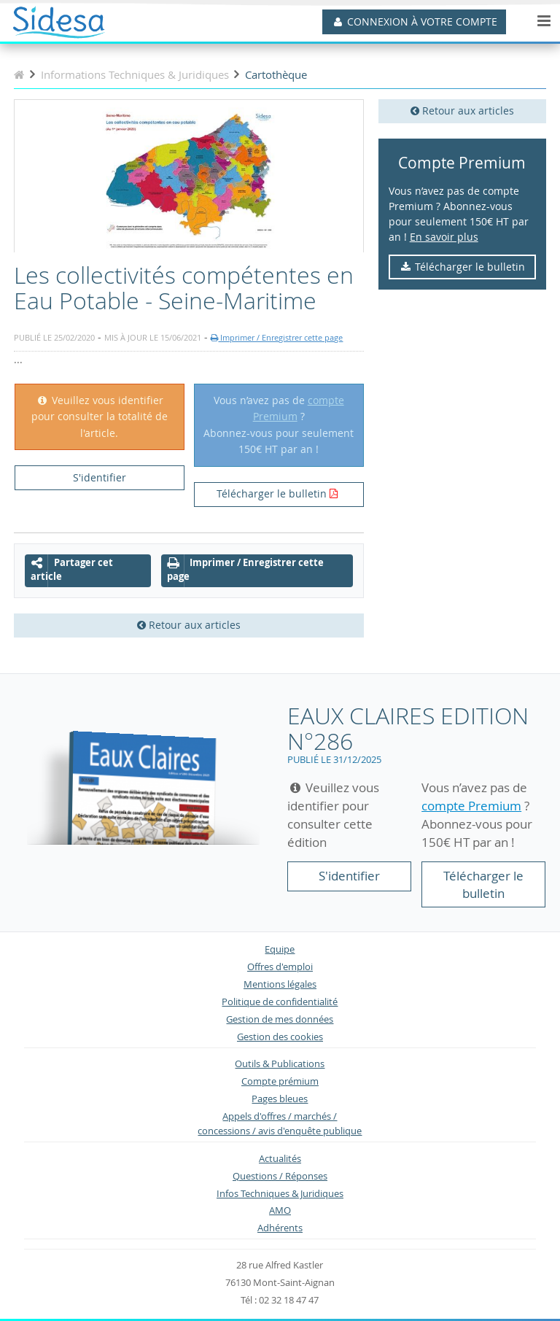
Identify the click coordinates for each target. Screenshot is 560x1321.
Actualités (280, 1159)
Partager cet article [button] (72, 570)
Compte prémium (280, 1081)
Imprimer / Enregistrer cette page (277, 337)
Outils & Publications (279, 1064)
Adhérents (280, 1228)
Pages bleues (280, 1099)
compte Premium (471, 805)
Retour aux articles (462, 110)
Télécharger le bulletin (462, 267)
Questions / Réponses (280, 1176)
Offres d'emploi (280, 967)
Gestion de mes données (279, 1019)
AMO (280, 1210)
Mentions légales (280, 984)
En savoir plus (444, 237)
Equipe (280, 949)
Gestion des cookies (280, 1037)
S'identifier (99, 477)
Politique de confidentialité (280, 1002)
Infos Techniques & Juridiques (280, 1194)
